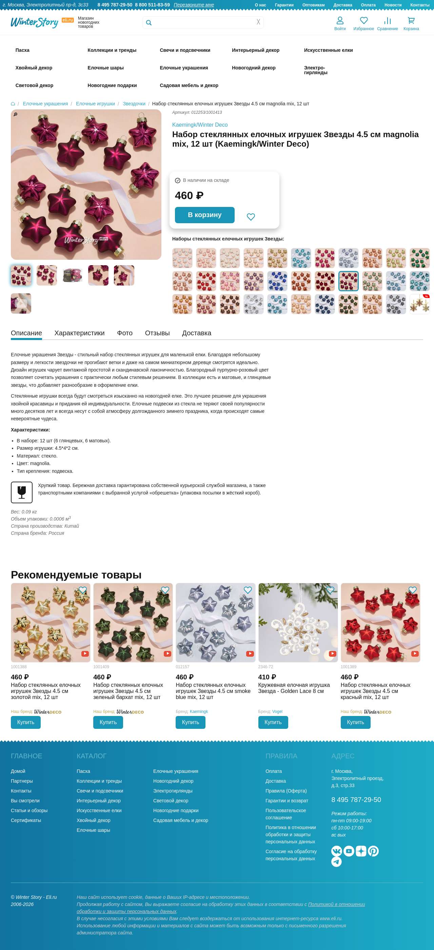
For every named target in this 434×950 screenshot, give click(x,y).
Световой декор (170, 800)
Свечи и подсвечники (100, 791)
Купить (26, 722)
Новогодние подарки (175, 810)
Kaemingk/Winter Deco (200, 125)
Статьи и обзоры (29, 810)
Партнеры (22, 781)
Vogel (277, 711)
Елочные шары (93, 830)
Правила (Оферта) (286, 791)
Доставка (343, 5)
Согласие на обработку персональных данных (291, 855)
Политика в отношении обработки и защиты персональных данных (290, 834)
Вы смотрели (25, 800)
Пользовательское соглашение (285, 814)
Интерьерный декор (99, 800)
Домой (18, 771)
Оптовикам (313, 5)
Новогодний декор (173, 781)
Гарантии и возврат (286, 800)
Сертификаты (26, 820)
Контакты (420, 5)
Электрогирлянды (173, 791)
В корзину (204, 214)
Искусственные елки (99, 810)
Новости (392, 5)
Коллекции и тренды (99, 781)
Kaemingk (199, 711)
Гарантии (284, 5)
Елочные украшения (175, 771)
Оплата (368, 5)
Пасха (83, 771)
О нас (260, 5)
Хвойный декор (94, 820)
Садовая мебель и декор (180, 820)
